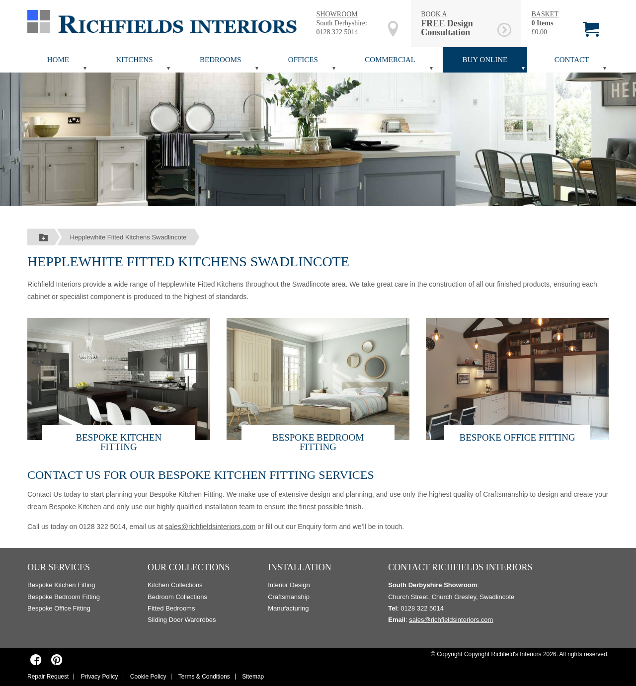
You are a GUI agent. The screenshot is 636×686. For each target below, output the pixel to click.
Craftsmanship (289, 597)
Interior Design (289, 585)
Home (58, 60)
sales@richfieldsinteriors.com (210, 527)
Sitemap (253, 677)
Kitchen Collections (175, 585)
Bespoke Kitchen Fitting (119, 442)
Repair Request (48, 677)
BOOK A (457, 23)
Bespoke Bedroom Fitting (318, 442)
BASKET (544, 14)
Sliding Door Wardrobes (182, 619)
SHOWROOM (337, 14)
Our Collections (189, 567)
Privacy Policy (99, 677)
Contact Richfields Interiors (460, 567)
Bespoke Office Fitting (517, 437)
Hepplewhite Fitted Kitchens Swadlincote (128, 237)
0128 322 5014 (337, 32)
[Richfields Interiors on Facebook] (36, 660)
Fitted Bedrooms (171, 608)
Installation (299, 567)
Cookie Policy (148, 677)
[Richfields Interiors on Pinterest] (56, 660)
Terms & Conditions (204, 677)
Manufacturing (288, 608)
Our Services (58, 567)
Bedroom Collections (177, 597)
